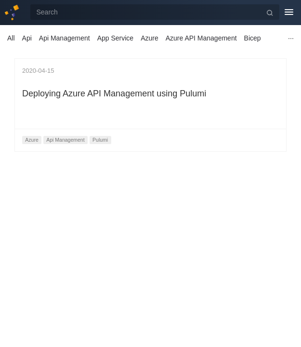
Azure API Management (201, 38)
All (11, 38)
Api (27, 38)
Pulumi (100, 140)
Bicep (252, 38)
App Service (115, 38)
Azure (149, 38)
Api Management (64, 38)
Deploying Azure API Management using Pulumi (114, 93)
